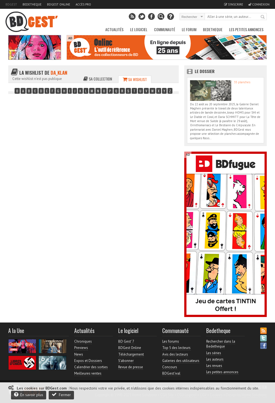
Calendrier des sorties (91, 367)
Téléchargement (131, 354)
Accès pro (83, 4)
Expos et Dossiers (88, 360)
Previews (81, 347)
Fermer (61, 394)
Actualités (114, 29)
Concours (169, 367)
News (78, 354)
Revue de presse (130, 367)
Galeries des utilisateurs (180, 360)
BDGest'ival (171, 373)
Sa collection (97, 79)
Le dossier (205, 71)
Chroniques (83, 341)
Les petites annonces (246, 29)
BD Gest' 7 (126, 341)
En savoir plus (28, 394)
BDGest (11, 4)
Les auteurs (215, 359)
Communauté (164, 29)
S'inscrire (233, 4)
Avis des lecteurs (175, 354)
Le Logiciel (138, 29)
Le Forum (189, 29)
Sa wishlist (135, 79)
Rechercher (263, 17)
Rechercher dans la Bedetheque (220, 344)
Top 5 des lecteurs (176, 347)
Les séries (213, 353)
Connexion (259, 4)
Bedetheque (32, 4)
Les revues (214, 365)
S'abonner (126, 360)
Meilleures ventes (87, 373)
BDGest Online (58, 4)
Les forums (170, 341)
